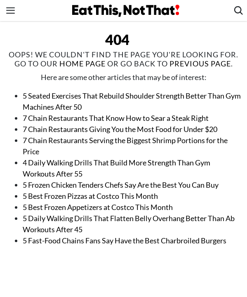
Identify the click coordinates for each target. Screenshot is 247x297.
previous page (200, 63)
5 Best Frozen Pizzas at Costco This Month (90, 195)
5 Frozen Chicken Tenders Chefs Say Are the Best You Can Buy (121, 184)
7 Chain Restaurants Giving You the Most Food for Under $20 (120, 129)
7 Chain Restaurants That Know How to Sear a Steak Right (116, 118)
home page (82, 63)
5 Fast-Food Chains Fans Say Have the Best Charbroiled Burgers (124, 240)
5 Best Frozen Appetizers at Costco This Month (98, 207)
